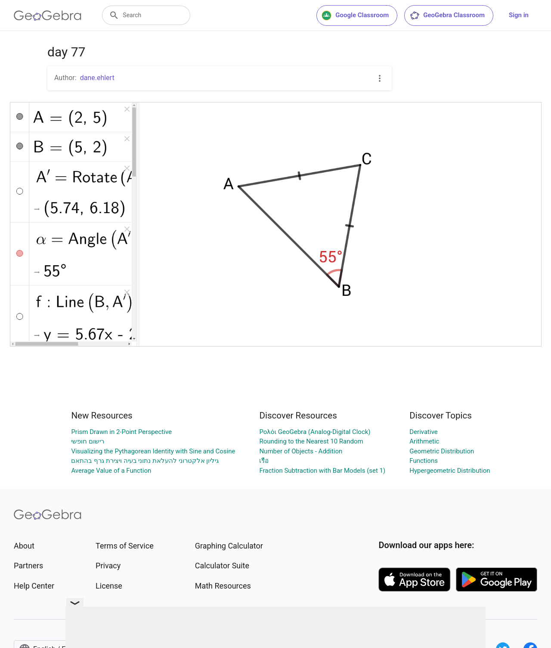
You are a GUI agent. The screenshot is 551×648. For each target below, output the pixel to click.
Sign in (519, 15)
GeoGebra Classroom (447, 15)
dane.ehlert (97, 78)
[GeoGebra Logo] (47, 15)
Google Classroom (355, 15)
